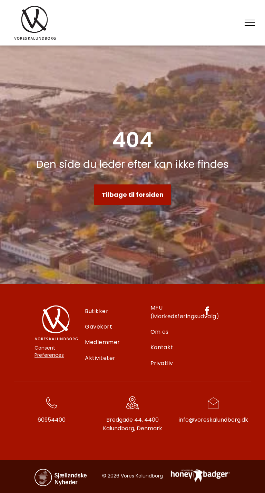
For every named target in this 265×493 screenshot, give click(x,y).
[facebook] (207, 312)
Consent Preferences (49, 351)
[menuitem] (116, 311)
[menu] (250, 23)
